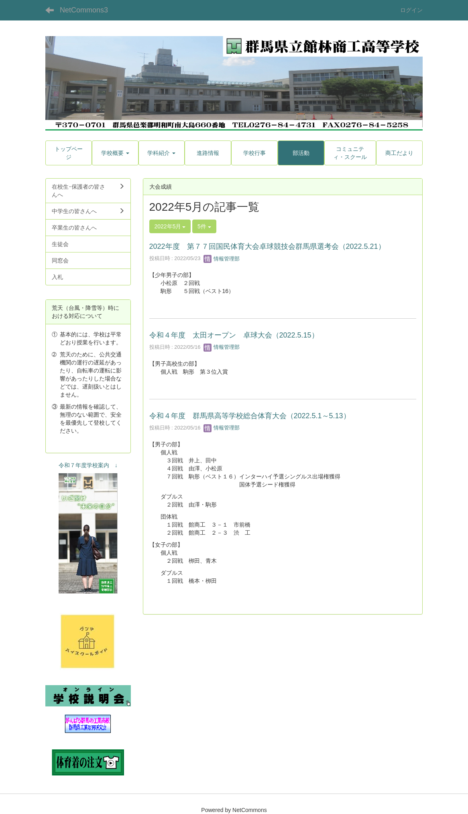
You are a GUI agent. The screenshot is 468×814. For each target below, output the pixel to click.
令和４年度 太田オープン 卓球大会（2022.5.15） (234, 335)
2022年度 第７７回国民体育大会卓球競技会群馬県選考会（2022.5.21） (267, 246)
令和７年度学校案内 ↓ (88, 465)
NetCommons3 (84, 10)
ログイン (411, 10)
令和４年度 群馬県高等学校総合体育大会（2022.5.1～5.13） (249, 416)
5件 (204, 226)
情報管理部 (221, 259)
